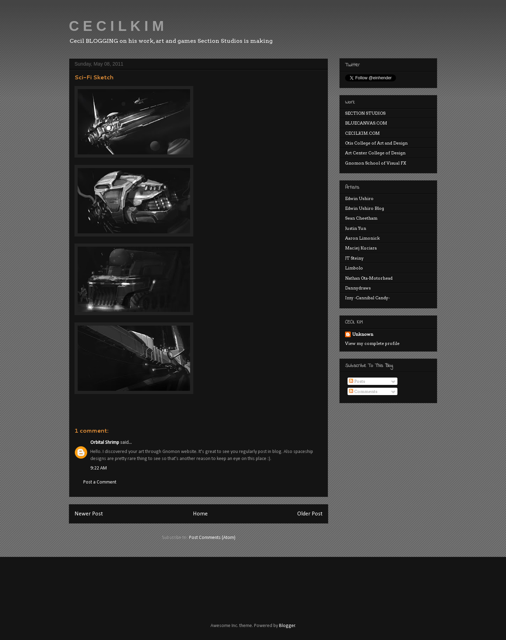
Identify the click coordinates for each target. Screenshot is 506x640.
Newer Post (88, 514)
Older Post (310, 514)
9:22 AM (98, 468)
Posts (357, 381)
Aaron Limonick (362, 238)
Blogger (287, 625)
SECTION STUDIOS (365, 113)
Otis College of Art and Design (376, 143)
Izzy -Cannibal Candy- (367, 297)
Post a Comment (99, 482)
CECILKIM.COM (362, 133)
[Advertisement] (196, 583)
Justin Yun (355, 228)
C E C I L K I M (116, 26)
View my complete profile (372, 343)
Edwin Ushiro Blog (364, 208)
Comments (363, 391)
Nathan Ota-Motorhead (369, 278)
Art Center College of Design (375, 152)
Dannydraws (358, 288)
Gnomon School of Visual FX (375, 163)
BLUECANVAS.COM (366, 123)
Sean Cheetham (361, 218)
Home (200, 514)
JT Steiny (354, 258)
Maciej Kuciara (361, 248)
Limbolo (354, 268)
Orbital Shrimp (104, 442)
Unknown (362, 334)
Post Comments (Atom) (212, 537)
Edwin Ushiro (359, 198)
